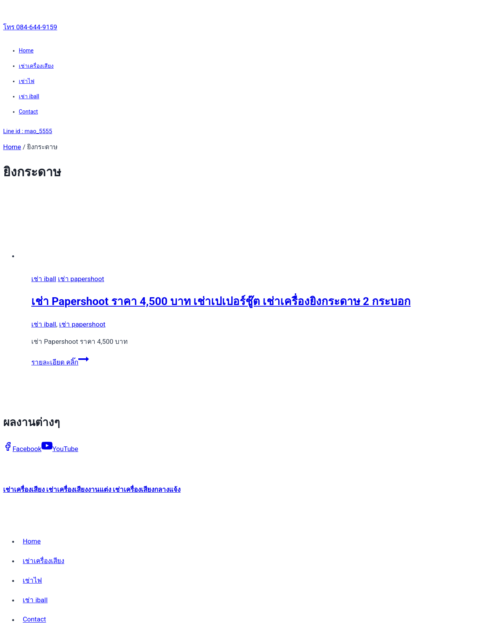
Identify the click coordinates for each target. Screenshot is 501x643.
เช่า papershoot (81, 279)
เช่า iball (29, 96)
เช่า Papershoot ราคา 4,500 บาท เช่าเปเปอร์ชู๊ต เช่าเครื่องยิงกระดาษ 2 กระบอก (221, 301)
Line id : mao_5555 (27, 131)
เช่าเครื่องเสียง (36, 66)
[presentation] (258, 226)
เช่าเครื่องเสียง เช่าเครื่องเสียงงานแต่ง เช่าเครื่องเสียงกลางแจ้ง (91, 489)
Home (26, 50)
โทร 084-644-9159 (30, 27)
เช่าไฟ (26, 81)
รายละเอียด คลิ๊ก (60, 362)
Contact (28, 111)
